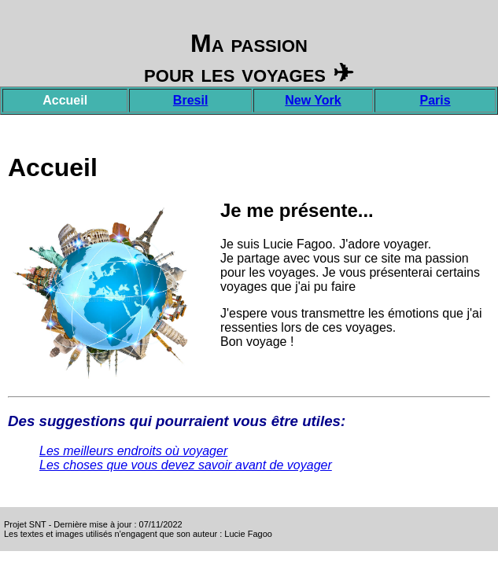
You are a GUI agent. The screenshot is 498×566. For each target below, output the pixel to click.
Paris (435, 100)
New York (313, 100)
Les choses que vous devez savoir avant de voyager (185, 465)
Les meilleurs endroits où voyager (133, 451)
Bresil (190, 100)
